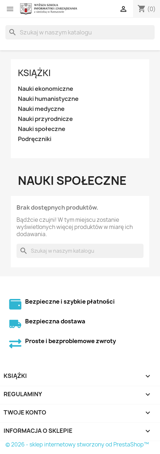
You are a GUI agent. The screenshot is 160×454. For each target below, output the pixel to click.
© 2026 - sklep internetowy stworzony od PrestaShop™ (77, 444)
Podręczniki (34, 139)
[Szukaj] (80, 32)
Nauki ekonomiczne (45, 89)
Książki (34, 73)
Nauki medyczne (41, 109)
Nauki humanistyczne (48, 99)
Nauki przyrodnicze (45, 119)
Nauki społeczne (41, 129)
